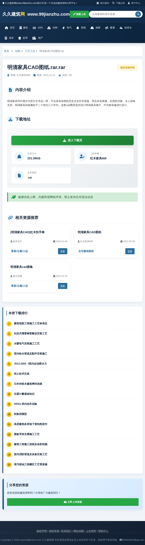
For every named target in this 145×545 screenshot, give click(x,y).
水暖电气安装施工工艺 (27, 343)
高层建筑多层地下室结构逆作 (30, 424)
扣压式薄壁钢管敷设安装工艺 (30, 333)
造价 (9, 37)
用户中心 (134, 3)
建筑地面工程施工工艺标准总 (30, 323)
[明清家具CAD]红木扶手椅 (27, 232)
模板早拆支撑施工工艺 (27, 434)
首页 (10, 27)
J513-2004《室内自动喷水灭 (30, 363)
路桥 (95, 27)
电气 (67, 27)
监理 (23, 37)
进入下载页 (72, 140)
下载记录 (118, 3)
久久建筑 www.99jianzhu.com (36, 14)
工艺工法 (30, 51)
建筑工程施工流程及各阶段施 (30, 444)
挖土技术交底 (21, 373)
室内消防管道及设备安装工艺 (30, 454)
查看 (62, 251)
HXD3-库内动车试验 (25, 404)
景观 (81, 27)
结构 (52, 27)
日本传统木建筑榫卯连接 (28, 383)
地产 (37, 37)
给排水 (126, 27)
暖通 (110, 27)
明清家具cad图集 (21, 267)
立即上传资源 (73, 502)
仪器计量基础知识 (24, 394)
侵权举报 (54, 531)
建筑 (24, 27)
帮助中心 (103, 531)
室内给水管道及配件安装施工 (30, 353)
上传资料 (91, 531)
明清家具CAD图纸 (89, 232)
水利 (38, 27)
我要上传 (79, 14)
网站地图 (79, 531)
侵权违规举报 (127, 67)
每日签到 (103, 3)
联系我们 (66, 531)
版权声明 (42, 531)
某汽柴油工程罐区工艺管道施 (30, 464)
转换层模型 (20, 414)
